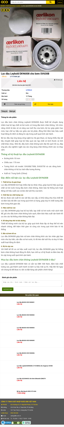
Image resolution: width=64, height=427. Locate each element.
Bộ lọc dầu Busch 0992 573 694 (26, 392)
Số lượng (4, 99)
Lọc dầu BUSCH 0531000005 (25, 341)
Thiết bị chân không (10, 5)
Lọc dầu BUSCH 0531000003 (25, 328)
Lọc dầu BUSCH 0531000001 (25, 303)
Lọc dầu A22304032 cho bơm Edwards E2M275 (31, 379)
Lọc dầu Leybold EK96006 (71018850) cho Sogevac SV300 (35, 367)
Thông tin (4, 111)
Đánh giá (12, 111)
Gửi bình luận (7, 290)
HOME (3, 5)
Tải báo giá (58, 80)
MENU (60, 2)
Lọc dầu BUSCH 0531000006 (25, 354)
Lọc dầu (18, 5)
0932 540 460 (14, 414)
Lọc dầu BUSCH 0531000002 (25, 316)
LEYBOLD (29, 90)
